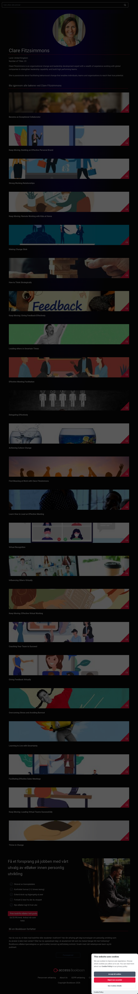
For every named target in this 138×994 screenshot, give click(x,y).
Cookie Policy (107, 966)
